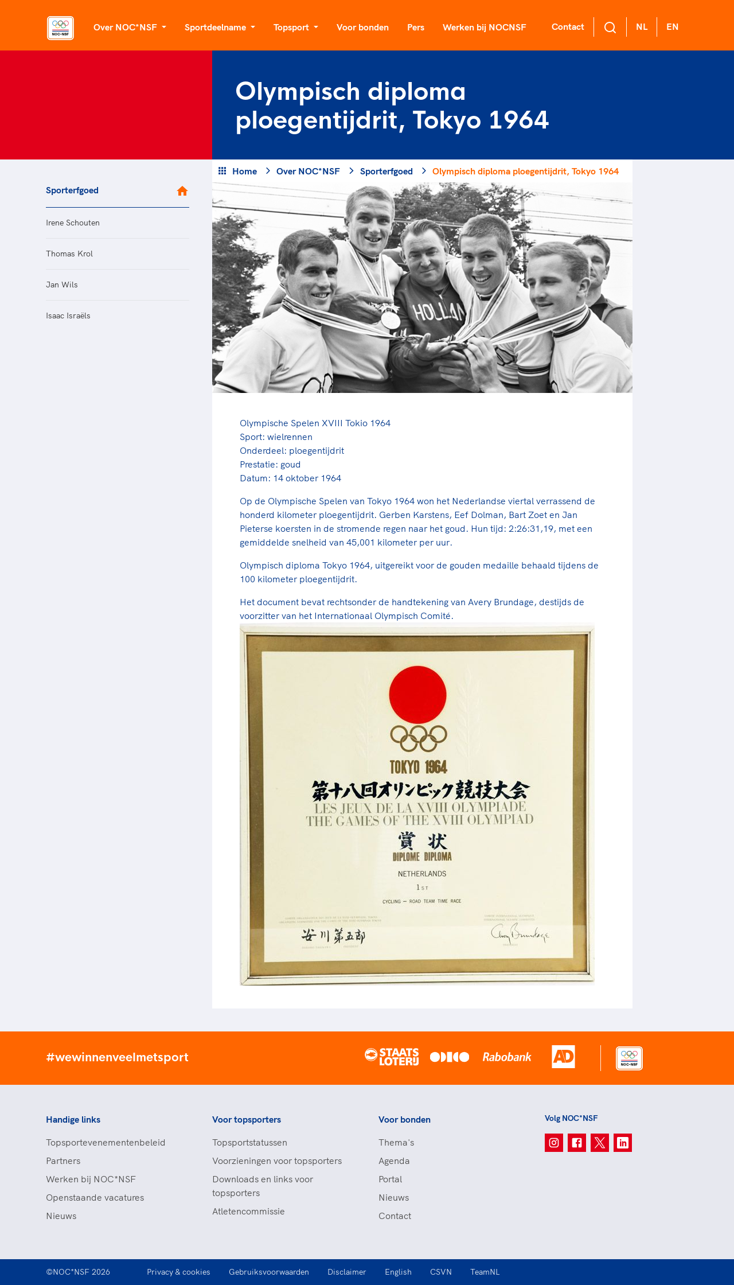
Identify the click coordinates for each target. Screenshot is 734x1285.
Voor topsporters (246, 1119)
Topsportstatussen (249, 1142)
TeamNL (485, 1272)
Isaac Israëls (68, 315)
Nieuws (61, 1215)
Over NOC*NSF (308, 171)
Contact (568, 26)
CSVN (441, 1272)
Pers (415, 27)
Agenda (394, 1160)
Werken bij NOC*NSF (91, 1179)
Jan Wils (62, 284)
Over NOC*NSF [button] (126, 27)
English (398, 1272)
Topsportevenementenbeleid (106, 1142)
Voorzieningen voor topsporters (277, 1160)
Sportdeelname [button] (216, 27)
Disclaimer (346, 1272)
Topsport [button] (292, 27)
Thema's (396, 1142)
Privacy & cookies (178, 1272)
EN (672, 26)
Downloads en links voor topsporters (262, 1185)
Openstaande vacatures (95, 1197)
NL (641, 26)
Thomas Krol (69, 253)
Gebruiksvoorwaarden (269, 1272)
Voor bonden (363, 27)
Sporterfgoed (72, 190)
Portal (390, 1179)
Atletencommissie (248, 1211)
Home (244, 171)
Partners (63, 1160)
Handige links (73, 1119)
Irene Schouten (73, 222)
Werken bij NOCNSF (484, 27)
